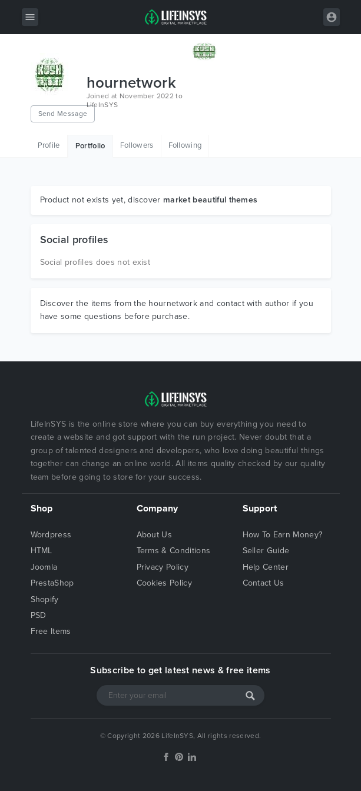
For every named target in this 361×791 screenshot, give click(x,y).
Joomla (44, 567)
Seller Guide (266, 551)
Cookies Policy (164, 583)
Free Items (51, 631)
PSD (39, 615)
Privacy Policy (162, 567)
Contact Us (263, 583)
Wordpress (51, 535)
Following (185, 145)
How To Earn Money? (283, 535)
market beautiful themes (210, 200)
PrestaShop (52, 583)
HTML (41, 551)
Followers (137, 145)
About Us (155, 535)
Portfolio (90, 146)
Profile (49, 145)
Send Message (63, 113)
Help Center (266, 567)
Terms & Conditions (174, 551)
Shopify (45, 599)
